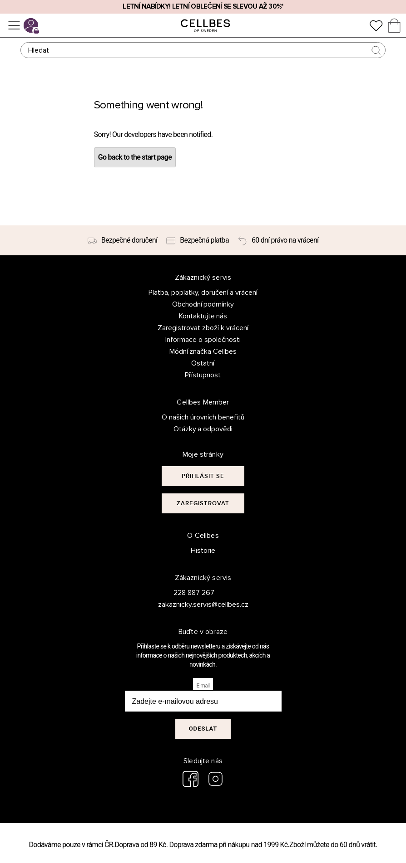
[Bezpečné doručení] (122, 240)
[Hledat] (203, 50)
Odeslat (203, 728)
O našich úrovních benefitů (203, 417)
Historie (203, 550)
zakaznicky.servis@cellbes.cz (194, 604)
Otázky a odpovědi (203, 429)
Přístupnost (203, 375)
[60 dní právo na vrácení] (278, 240)
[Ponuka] (14, 25)
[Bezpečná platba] (197, 240)
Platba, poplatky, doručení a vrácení (203, 292)
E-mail (203, 686)
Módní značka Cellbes (203, 351)
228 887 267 (193, 592)
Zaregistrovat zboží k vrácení (203, 327)
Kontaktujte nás (203, 316)
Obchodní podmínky (203, 304)
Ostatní (202, 363)
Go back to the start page (135, 157)
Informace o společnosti (203, 339)
